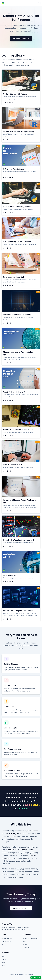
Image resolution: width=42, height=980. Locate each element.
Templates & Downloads (30, 938)
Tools (24, 941)
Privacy (4, 962)
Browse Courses (21, 38)
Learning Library (7, 938)
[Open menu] (38, 3)
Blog (3, 944)
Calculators (26, 947)
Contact (4, 959)
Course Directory (7, 941)
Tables (25, 944)
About (3, 956)
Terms (3, 965)
